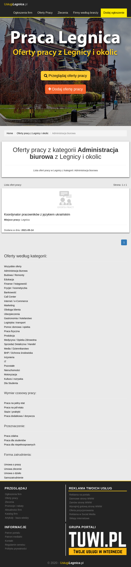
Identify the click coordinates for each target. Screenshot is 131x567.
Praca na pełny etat (14, 403)
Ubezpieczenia (12, 314)
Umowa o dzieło (12, 473)
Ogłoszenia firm (22, 12)
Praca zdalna (11, 436)
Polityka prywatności (16, 548)
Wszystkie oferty (12, 266)
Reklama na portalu (79, 494)
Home (10, 133)
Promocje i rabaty (14, 506)
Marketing (9, 305)
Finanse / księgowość (15, 283)
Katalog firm (11, 513)
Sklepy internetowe (79, 518)
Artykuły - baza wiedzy (17, 517)
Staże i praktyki (12, 411)
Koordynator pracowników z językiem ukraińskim (37, 214)
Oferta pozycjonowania (81, 510)
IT (5, 361)
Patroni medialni (13, 536)
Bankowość (10, 292)
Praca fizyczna (12, 331)
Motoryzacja (10, 374)
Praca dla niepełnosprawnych (19, 444)
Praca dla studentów (15, 440)
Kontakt (9, 540)
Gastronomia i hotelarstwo (18, 318)
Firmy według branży (85, 12)
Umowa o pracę (12, 464)
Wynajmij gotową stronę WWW (85, 506)
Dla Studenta (11, 383)
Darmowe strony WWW (81, 498)
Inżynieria (9, 357)
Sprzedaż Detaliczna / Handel (19, 344)
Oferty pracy (11, 498)
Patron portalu (12, 532)
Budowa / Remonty (14, 275)
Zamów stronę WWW (80, 502)
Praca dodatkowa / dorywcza (19, 416)
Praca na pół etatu (14, 407)
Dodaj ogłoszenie (113, 12)
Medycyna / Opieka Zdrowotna (20, 340)
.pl (15, 4)
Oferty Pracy (45, 12)
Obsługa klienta (12, 309)
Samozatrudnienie (13, 477)
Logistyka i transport (14, 322)
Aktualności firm (13, 509)
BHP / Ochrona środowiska (18, 353)
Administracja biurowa (15, 270)
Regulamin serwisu (15, 544)
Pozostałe (9, 365)
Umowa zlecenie (13, 469)
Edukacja (9, 279)
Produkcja (9, 335)
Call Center (10, 296)
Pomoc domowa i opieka (17, 327)
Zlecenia (63, 12)
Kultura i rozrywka (13, 379)
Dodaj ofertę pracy (65, 89)
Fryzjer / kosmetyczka (15, 288)
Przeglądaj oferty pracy (65, 76)
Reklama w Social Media (82, 514)
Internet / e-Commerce (16, 301)
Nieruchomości (12, 370)
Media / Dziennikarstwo (16, 348)
